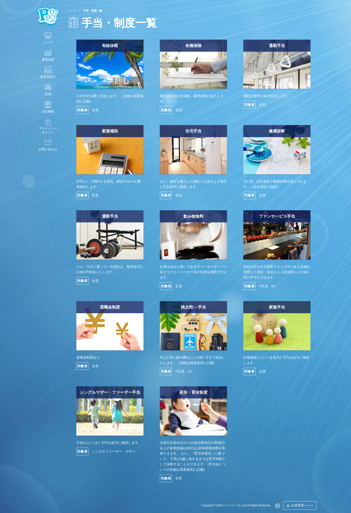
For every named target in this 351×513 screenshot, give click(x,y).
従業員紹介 (48, 77)
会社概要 (48, 111)
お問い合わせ (48, 149)
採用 (48, 94)
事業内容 (48, 59)
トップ (48, 42)
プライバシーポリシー (48, 130)
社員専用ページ (302, 505)
